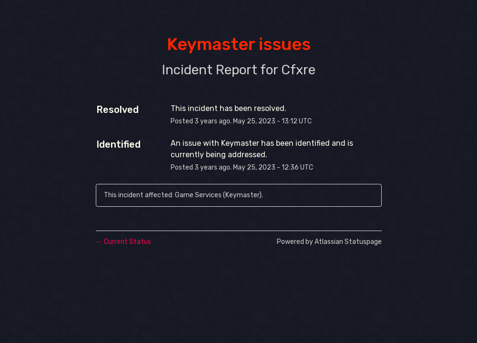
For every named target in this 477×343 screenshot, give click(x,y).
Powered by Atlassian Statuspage (329, 242)
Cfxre (298, 70)
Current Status (123, 242)
